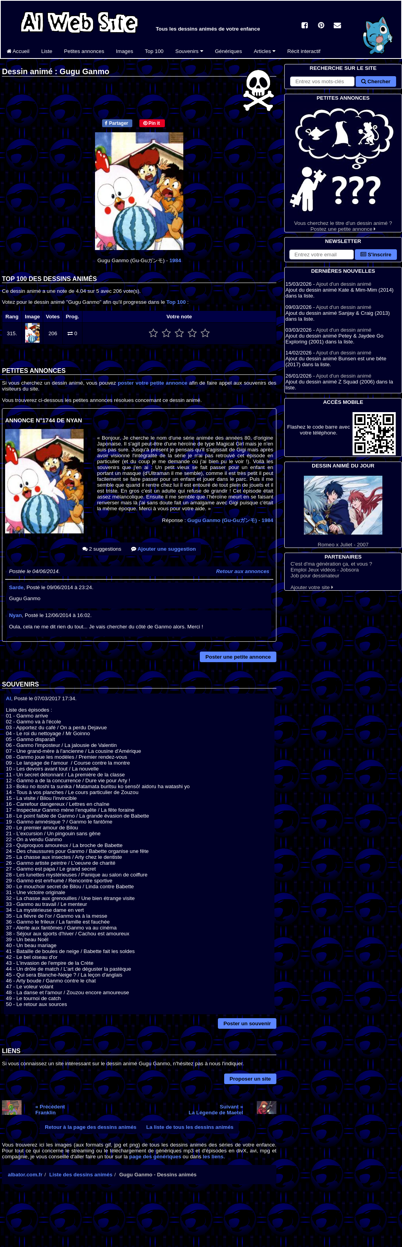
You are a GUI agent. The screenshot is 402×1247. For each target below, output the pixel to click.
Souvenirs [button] (189, 51)
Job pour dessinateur (315, 576)
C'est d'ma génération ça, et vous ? (331, 564)
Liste (46, 51)
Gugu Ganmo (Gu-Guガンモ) (230, 520)
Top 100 (154, 51)
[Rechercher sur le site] (322, 81)
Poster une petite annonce (238, 657)
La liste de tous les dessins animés (190, 1127)
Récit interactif (303, 51)
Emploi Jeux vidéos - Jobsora (325, 570)
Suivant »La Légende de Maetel (216, 1110)
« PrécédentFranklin (50, 1110)
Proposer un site (250, 1079)
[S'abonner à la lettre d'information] (321, 254)
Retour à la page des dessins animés (90, 1127)
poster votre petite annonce (152, 383)
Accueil (18, 51)
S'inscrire (375, 254)
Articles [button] (264, 51)
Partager (116, 123)
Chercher (375, 81)
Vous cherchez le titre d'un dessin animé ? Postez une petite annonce (343, 167)
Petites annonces (84, 51)
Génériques (228, 51)
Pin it (151, 123)
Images (124, 51)
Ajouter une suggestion (163, 549)
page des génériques (155, 1156)
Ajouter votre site (312, 587)
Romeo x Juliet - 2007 (343, 512)
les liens (213, 1156)
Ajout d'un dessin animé (343, 284)
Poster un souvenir (247, 1023)
